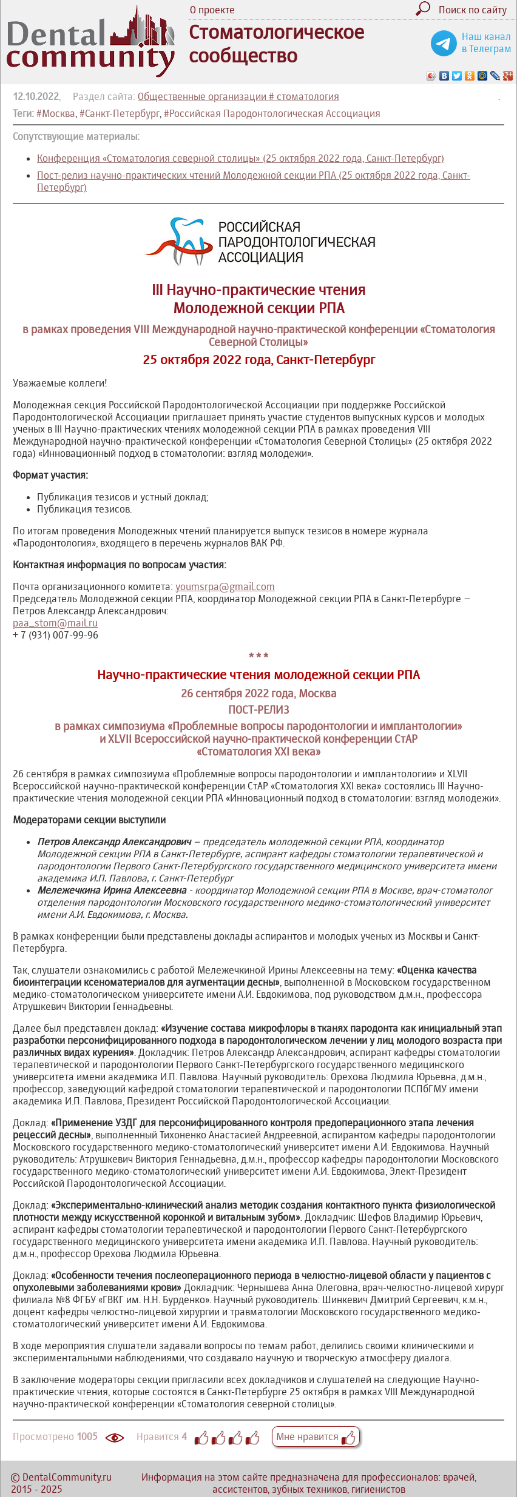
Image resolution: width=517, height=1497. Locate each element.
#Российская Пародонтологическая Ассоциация (272, 113)
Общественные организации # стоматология (238, 96)
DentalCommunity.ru (67, 1477)
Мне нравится (316, 1436)
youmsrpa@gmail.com (225, 586)
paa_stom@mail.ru (55, 623)
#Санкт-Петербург (119, 113)
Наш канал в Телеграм (487, 42)
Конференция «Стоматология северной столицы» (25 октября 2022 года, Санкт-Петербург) (240, 158)
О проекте (212, 10)
